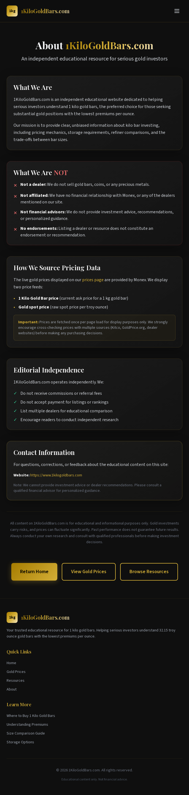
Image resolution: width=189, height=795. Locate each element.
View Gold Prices (88, 571)
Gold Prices (16, 672)
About (12, 689)
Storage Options (20, 742)
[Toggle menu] (176, 10)
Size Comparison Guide (26, 733)
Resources (16, 680)
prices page (93, 280)
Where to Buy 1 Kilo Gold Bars (31, 716)
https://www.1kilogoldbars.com (56, 475)
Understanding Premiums (27, 724)
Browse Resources (149, 571)
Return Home (34, 571)
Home (11, 663)
